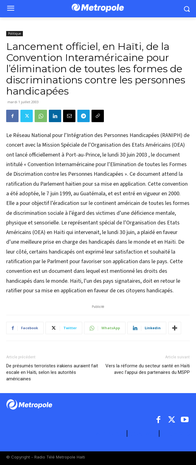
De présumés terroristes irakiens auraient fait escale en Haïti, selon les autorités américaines (52, 372)
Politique (14, 33)
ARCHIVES (176, 433)
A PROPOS (111, 433)
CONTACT (143, 433)
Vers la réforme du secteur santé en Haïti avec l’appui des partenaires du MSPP (147, 369)
